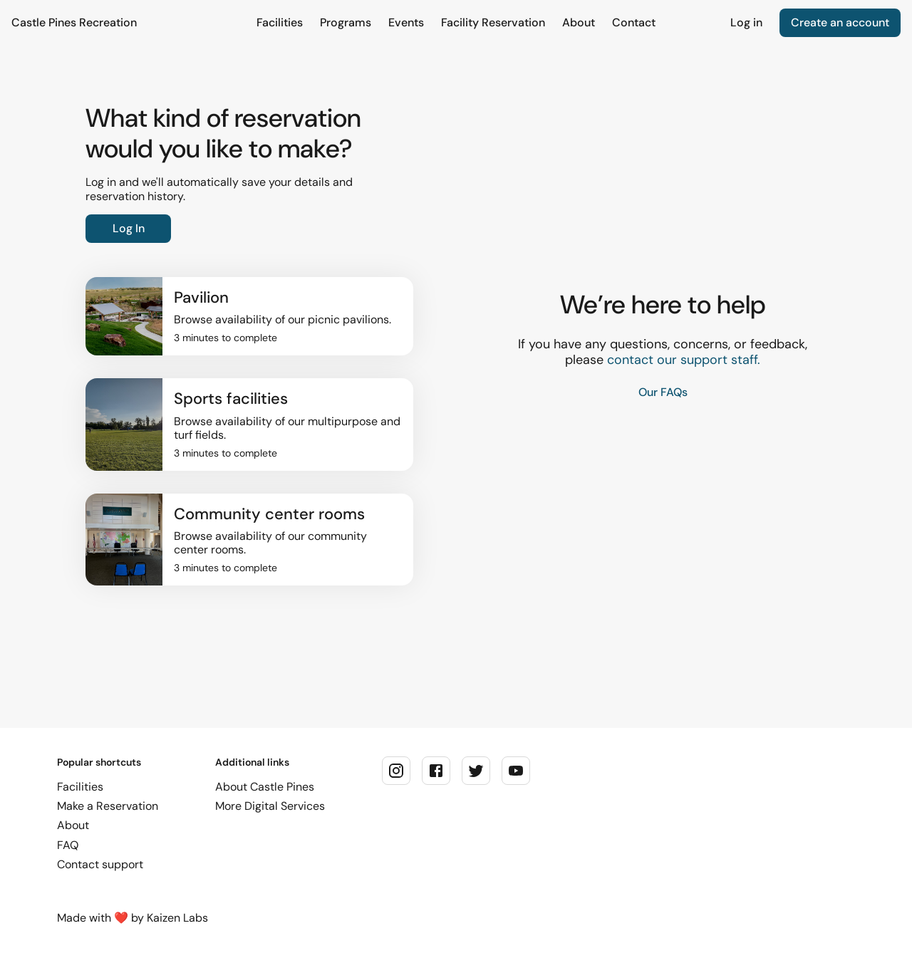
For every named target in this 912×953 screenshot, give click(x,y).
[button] (249, 316)
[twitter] (476, 770)
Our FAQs (663, 392)
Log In (129, 228)
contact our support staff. (683, 360)
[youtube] (516, 770)
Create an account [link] (840, 22)
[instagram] (396, 770)
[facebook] (436, 770)
